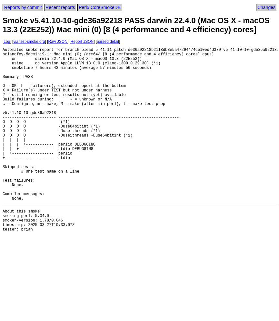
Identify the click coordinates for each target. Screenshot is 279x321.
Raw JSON (57, 41)
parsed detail (108, 41)
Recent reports (60, 7)
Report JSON (82, 41)
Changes (266, 7)
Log (7, 41)
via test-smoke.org (29, 41)
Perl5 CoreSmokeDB (100, 7)
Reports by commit (23, 7)
